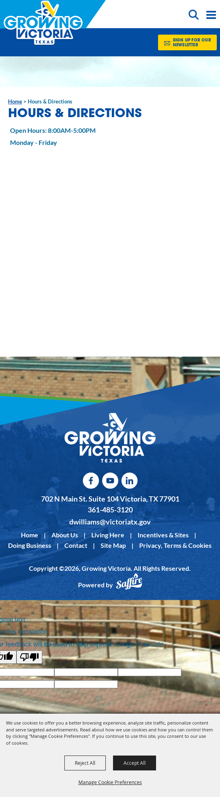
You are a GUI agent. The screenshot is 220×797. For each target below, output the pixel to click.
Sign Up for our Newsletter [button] (192, 42)
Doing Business (29, 545)
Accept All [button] (134, 763)
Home (15, 101)
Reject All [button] (85, 763)
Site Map (113, 545)
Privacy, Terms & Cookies (175, 545)
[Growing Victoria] (43, 23)
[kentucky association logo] (110, 438)
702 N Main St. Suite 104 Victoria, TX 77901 (110, 499)
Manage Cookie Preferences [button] (110, 782)
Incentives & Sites (163, 535)
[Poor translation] (29, 657)
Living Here (107, 535)
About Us (64, 535)
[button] (195, 14)
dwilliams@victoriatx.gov (110, 521)
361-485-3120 (110, 509)
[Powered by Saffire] (129, 584)
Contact (75, 545)
